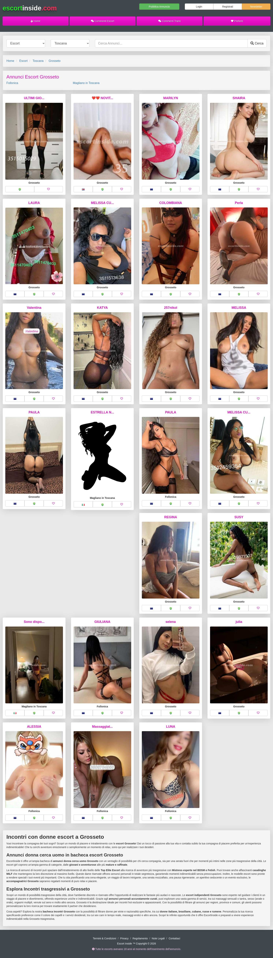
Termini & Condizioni (104, 938)
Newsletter (256, 6)
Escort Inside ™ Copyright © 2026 (136, 943)
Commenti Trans (169, 21)
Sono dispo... (34, 622)
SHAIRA (239, 98)
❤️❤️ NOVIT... (102, 98)
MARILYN (170, 98)
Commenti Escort (102, 21)
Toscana (38, 60)
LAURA (34, 203)
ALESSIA (34, 726)
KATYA (102, 308)
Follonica (12, 83)
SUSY (238, 517)
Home (35, 21)
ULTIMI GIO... (34, 98)
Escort (23, 60)
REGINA (170, 517)
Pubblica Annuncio (159, 6)
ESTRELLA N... (102, 412)
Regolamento (140, 938)
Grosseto (55, 60)
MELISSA (238, 308)
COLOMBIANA (170, 203)
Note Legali (158, 938)
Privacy (124, 938)
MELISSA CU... (102, 203)
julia (238, 622)
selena (170, 622)
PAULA (34, 412)
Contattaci (174, 938)
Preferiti (237, 21)
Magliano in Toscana (86, 83)
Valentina (34, 308)
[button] (19, 189)
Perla (239, 203)
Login (199, 6)
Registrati (227, 6)
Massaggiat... (102, 726)
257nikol (170, 308)
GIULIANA (102, 622)
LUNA (170, 726)
